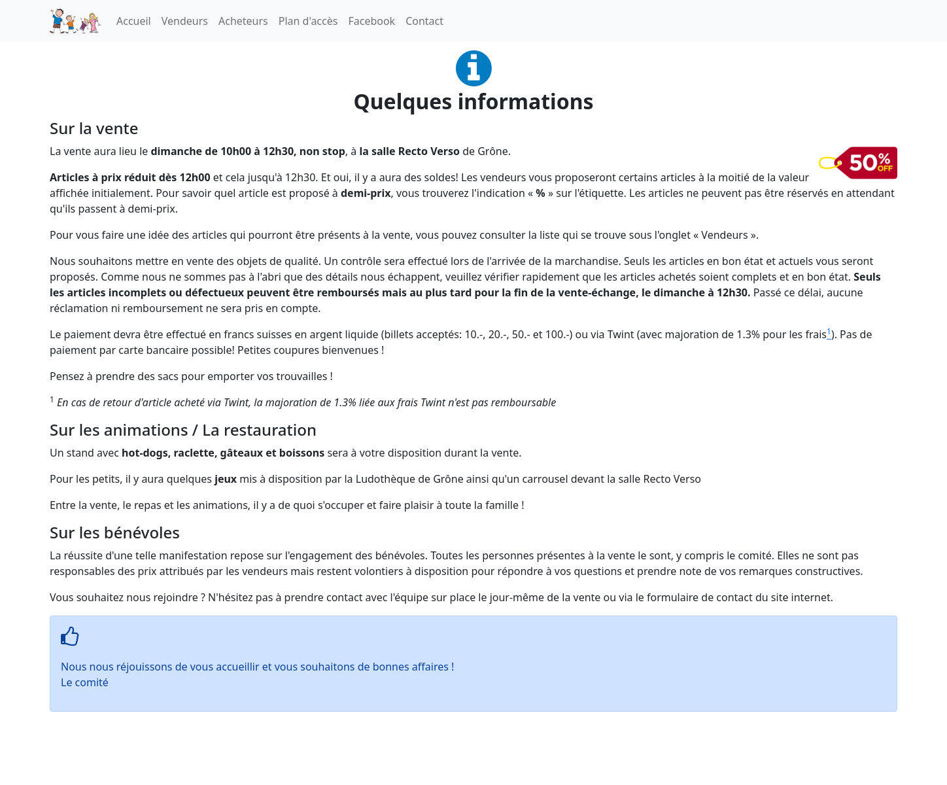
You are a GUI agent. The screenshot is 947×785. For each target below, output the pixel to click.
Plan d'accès (308, 21)
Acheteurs (243, 21)
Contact (424, 21)
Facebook (371, 21)
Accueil (133, 21)
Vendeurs (185, 21)
